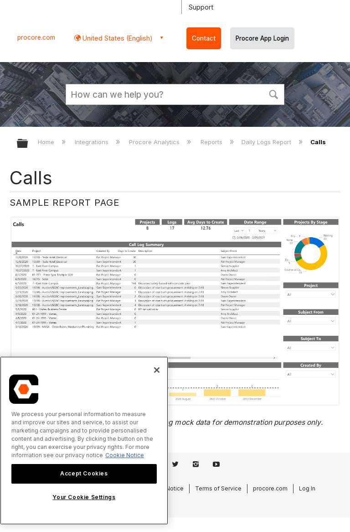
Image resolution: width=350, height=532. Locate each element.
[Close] (157, 370)
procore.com (36, 37)
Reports (212, 142)
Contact (204, 38)
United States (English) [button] (117, 38)
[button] (273, 93)
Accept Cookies (84, 473)
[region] (84, 440)
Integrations (92, 142)
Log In (307, 488)
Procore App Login (262, 38)
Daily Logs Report (267, 142)
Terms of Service (218, 488)
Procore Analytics (155, 142)
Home (47, 142)
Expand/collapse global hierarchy (28, 144)
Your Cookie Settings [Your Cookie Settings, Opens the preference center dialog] (83, 497)
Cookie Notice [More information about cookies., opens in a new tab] (124, 455)
